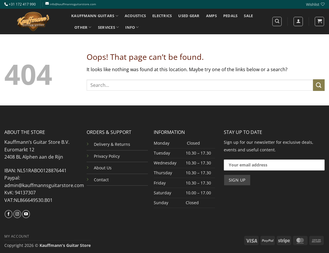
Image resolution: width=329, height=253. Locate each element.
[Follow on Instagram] (17, 214)
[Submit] (319, 85)
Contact (101, 179)
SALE (248, 15)
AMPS (211, 15)
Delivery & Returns (112, 144)
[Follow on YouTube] (26, 214)
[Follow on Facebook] (8, 214)
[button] (319, 21)
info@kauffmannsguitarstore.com (73, 4)
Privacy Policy (107, 156)
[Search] (277, 21)
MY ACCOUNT (16, 236)
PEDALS (230, 15)
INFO (132, 27)
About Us (103, 168)
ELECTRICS (162, 15)
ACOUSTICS (135, 15)
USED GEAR (188, 15)
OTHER (83, 27)
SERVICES (108, 27)
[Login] (298, 21)
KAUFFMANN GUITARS (94, 16)
